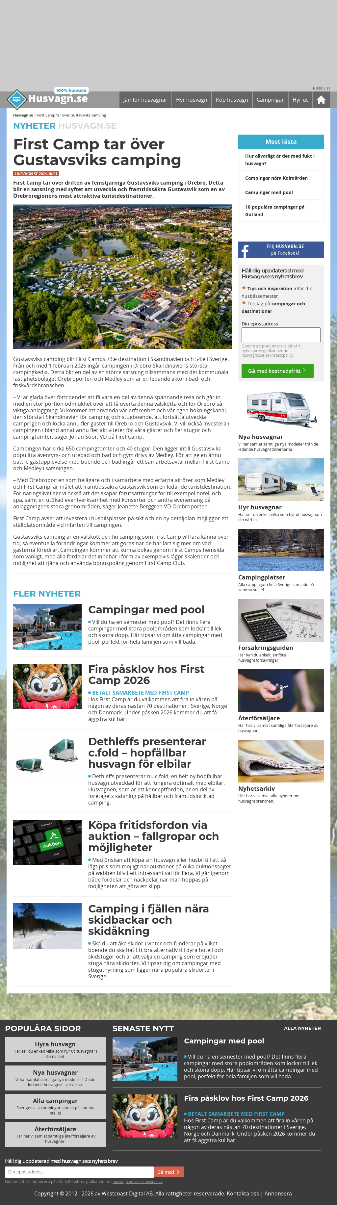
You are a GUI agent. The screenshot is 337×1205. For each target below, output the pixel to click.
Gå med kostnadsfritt (277, 370)
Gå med (169, 1172)
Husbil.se (321, 88)
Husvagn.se (23, 115)
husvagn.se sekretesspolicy (138, 1181)
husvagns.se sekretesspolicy (268, 355)
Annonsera (278, 1193)
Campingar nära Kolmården (276, 178)
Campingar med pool (269, 192)
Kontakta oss (243, 1193)
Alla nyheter (302, 1028)
